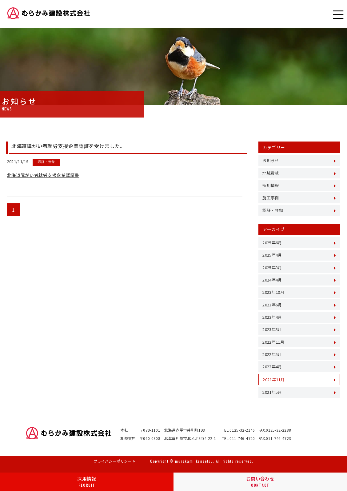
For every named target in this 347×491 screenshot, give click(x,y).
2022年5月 (272, 354)
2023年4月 (272, 317)
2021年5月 (272, 392)
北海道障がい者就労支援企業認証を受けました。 (68, 146)
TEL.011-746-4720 (238, 438)
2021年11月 (274, 379)
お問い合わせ (260, 481)
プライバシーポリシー (114, 461)
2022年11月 (273, 342)
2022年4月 (272, 366)
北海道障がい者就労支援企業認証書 (43, 175)
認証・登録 (272, 210)
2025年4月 (272, 255)
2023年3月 (272, 329)
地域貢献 (270, 173)
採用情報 (86, 481)
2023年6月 (272, 305)
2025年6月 (272, 243)
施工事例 (270, 198)
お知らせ (270, 160)
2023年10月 (273, 292)
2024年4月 (272, 280)
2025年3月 (272, 267)
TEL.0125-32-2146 (238, 430)
